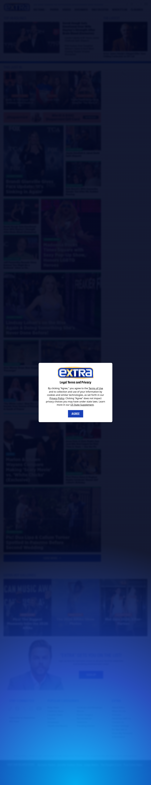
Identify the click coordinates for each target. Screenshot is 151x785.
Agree (76, 414)
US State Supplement (82, 404)
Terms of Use (96, 388)
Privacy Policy (57, 398)
